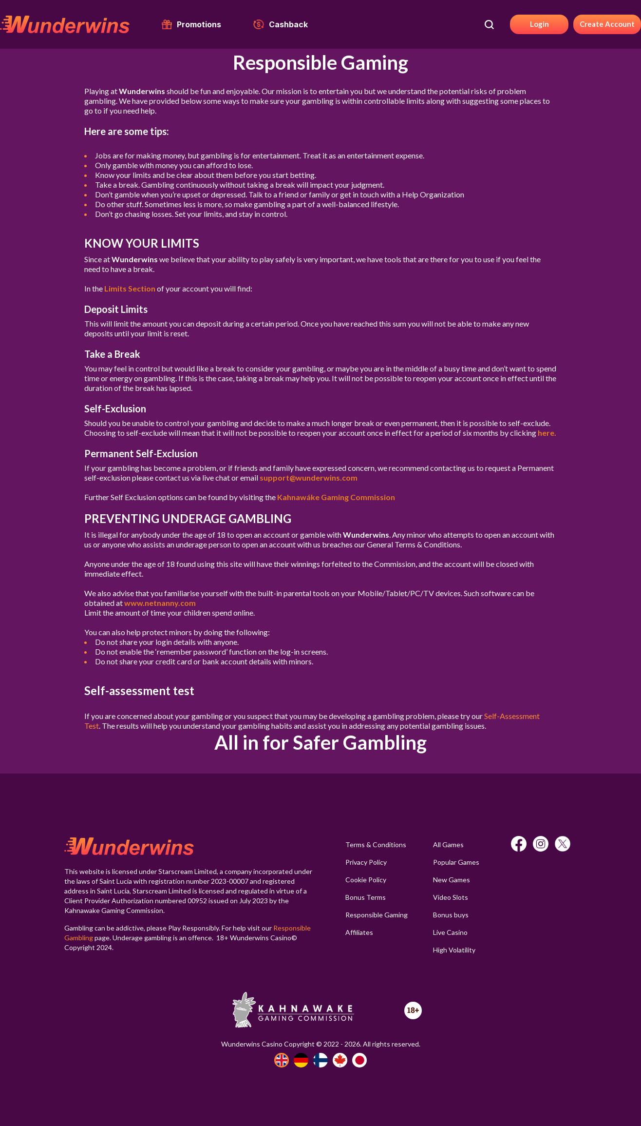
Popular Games (456, 862)
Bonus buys (451, 915)
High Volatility (454, 950)
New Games (451, 879)
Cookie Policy (365, 879)
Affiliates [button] (359, 932)
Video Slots (450, 897)
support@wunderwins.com (309, 477)
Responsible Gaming (376, 915)
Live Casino (450, 932)
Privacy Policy (366, 862)
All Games (448, 844)
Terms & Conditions (375, 844)
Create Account (607, 23)
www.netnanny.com (160, 602)
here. (547, 432)
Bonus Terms (365, 897)
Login (539, 23)
